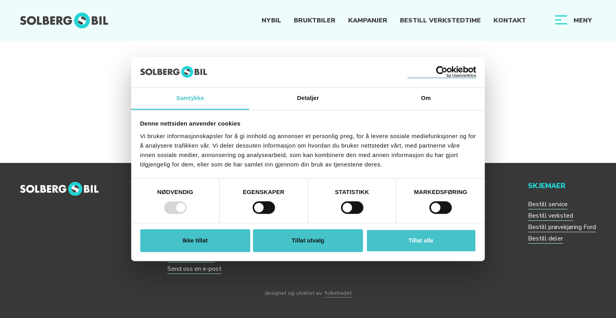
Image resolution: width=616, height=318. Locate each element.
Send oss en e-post (194, 268)
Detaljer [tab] (308, 97)
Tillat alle (421, 240)
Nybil (271, 20)
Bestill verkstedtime (440, 20)
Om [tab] (426, 97)
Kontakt (509, 20)
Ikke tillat (194, 240)
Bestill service (548, 204)
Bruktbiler (315, 20)
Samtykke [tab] (190, 97)
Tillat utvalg (308, 240)
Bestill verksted (550, 215)
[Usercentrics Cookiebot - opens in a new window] (441, 72)
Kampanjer (367, 20)
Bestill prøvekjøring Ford (562, 227)
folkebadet (338, 293)
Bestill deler (545, 238)
